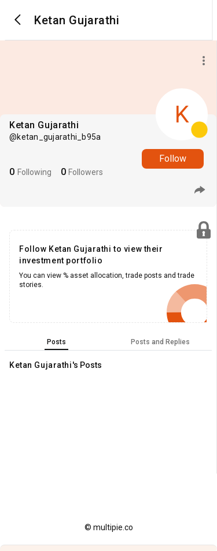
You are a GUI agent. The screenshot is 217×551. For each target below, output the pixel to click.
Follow (172, 158)
